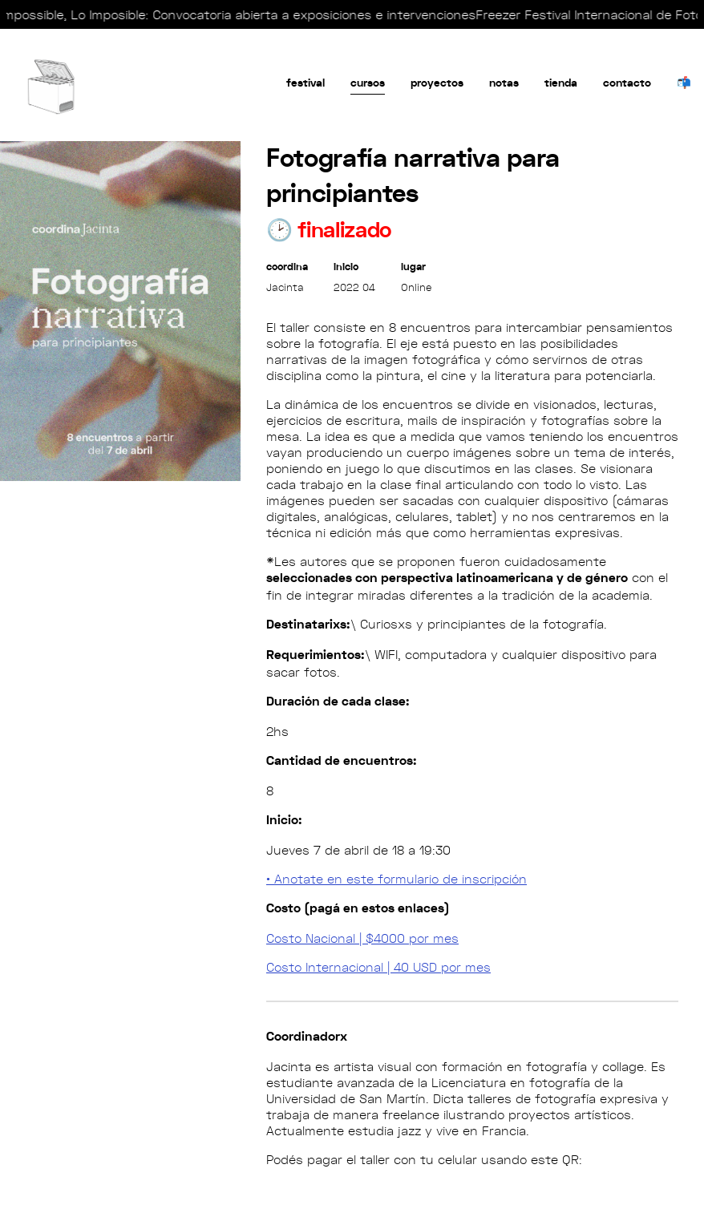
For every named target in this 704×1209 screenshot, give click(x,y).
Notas (504, 83)
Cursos (367, 83)
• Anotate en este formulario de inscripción (396, 879)
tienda (560, 83)
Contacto (627, 83)
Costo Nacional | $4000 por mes (362, 938)
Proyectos (437, 83)
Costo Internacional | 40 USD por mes (378, 967)
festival (305, 83)
